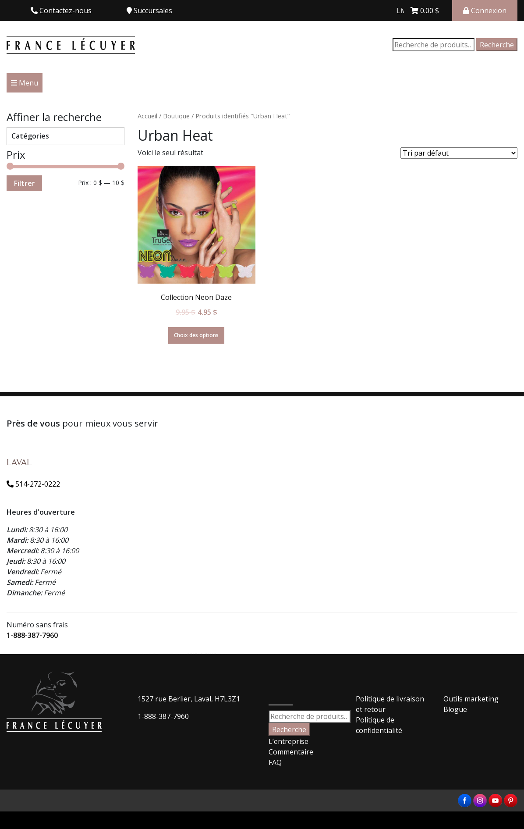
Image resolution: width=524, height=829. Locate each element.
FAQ (275, 762)
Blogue (455, 709)
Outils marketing (471, 699)
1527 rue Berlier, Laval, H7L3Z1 (189, 699)
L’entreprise (288, 741)
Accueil (147, 115)
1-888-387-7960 (32, 635)
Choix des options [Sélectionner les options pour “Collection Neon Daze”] (196, 335)
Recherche (497, 45)
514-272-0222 (33, 484)
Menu (24, 83)
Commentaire (291, 752)
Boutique (176, 115)
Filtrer (24, 183)
